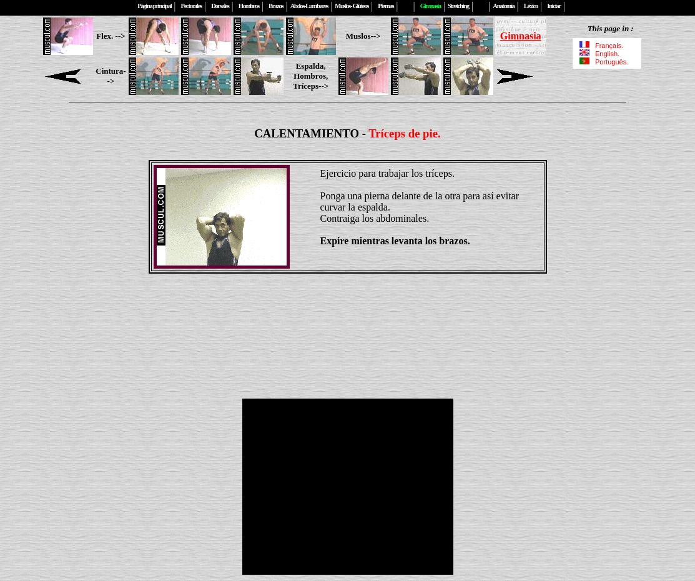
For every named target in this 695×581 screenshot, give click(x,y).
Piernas (385, 5)
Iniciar (553, 5)
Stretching (458, 5)
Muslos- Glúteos (351, 5)
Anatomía (503, 5)
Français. (602, 45)
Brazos (276, 5)
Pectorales (191, 5)
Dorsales (220, 5)
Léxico (531, 5)
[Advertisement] (348, 313)
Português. (603, 62)
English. (601, 53)
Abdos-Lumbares (309, 5)
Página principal (154, 5)
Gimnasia (520, 36)
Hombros (249, 5)
